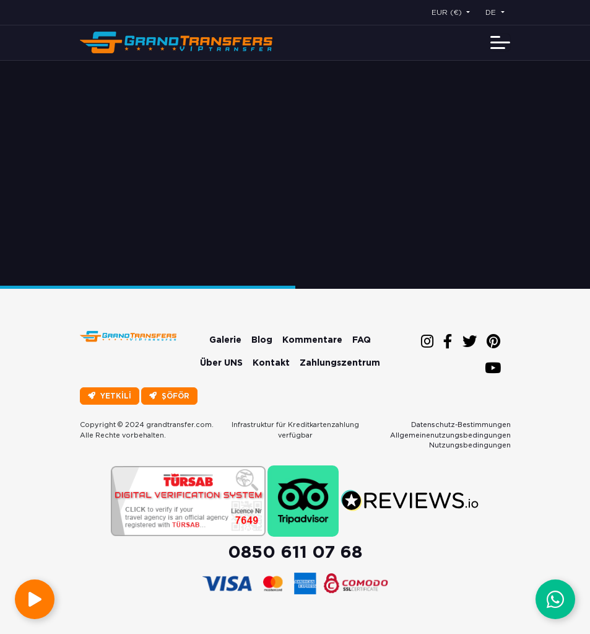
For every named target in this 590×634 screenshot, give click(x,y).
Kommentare (312, 340)
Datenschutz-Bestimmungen (461, 424)
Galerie (225, 340)
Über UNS (221, 363)
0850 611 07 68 (295, 551)
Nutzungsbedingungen (470, 445)
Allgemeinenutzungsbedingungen (450, 435)
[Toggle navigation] (500, 42)
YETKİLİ (109, 395)
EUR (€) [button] (448, 12)
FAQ (361, 340)
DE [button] (491, 12)
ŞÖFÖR (169, 395)
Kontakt (271, 363)
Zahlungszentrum (340, 363)
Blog (261, 340)
